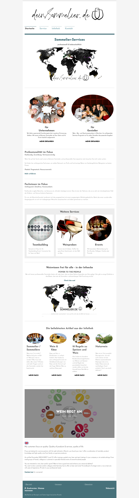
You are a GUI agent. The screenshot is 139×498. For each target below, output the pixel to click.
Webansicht (110, 488)
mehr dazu (33, 375)
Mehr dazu (56, 375)
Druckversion (31, 488)
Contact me (29, 472)
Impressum (29, 490)
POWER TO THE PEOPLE (69, 272)
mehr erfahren (46, 141)
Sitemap (41, 488)
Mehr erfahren (30, 174)
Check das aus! (69, 280)
